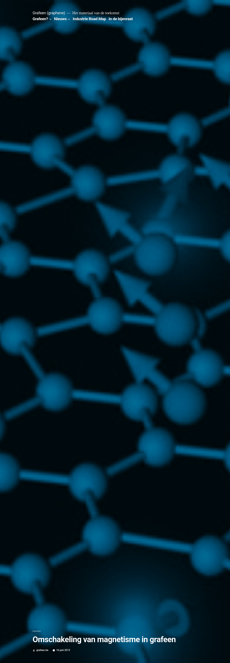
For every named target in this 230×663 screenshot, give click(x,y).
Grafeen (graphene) (49, 13)
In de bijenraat (121, 18)
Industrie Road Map (89, 18)
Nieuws (60, 18)
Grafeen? (40, 18)
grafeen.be (42, 650)
